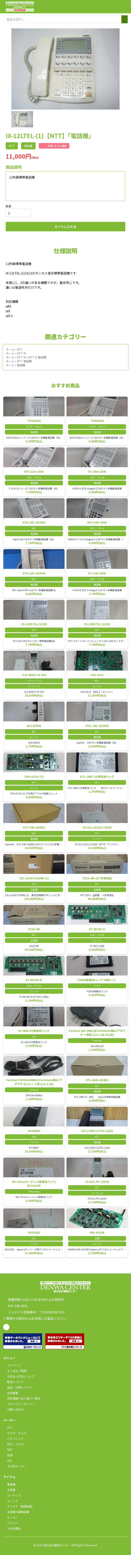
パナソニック (13, 1439)
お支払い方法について (19, 1376)
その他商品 (12, 1528)
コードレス (12, 1495)
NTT (20, 349)
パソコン (10, 1523)
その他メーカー (14, 1466)
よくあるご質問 (14, 1371)
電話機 (21, 365)
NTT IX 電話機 (37, 357)
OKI (7, 1461)
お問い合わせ (13, 1409)
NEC (8, 1450)
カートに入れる (65, 226)
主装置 (9, 1490)
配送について (13, 1382)
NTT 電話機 (24, 361)
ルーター (10, 1517)
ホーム (10, 349)
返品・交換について (17, 1387)
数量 (8, 206)
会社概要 (10, 1393)
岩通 (8, 1455)
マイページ (12, 1365)
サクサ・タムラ (14, 1433)
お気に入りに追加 (54, 146)
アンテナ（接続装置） (18, 1506)
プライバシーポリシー (19, 1404)
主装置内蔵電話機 (16, 1512)
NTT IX (21, 353)
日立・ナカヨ (13, 1444)
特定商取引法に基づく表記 (21, 1398)
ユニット (10, 1501)
